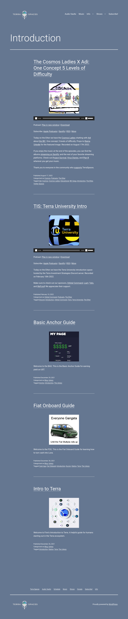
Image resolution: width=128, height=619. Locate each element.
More (74, 131)
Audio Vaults (70, 14)
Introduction (81, 181)
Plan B (86, 158)
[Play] (36, 118)
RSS (68, 131)
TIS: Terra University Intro (60, 206)
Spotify (62, 131)
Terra (70, 300)
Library (50, 380)
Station (74, 466)
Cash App (42, 466)
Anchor (41, 383)
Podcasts (54, 178)
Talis (91, 283)
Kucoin (68, 466)
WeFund (40, 286)
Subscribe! (113, 14)
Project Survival (59, 158)
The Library (58, 383)
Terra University (77, 300)
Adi (89, 138)
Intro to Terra (47, 489)
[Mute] (86, 118)
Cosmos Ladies (68, 138)
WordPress (113, 604)
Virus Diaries (72, 158)
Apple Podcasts (50, 131)
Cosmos (47, 178)
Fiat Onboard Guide (54, 405)
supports (78, 167)
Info (88, 14)
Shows (99, 14)
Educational (65, 181)
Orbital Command (75, 283)
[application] (64, 118)
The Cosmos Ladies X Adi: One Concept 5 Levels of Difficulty (61, 68)
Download (65, 125)
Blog (46, 380)
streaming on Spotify (50, 154)
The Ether (62, 178)
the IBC (42, 141)
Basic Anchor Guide (54, 322)
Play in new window (50, 125)
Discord (42, 300)
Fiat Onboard (51, 466)
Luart (86, 283)
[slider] (61, 118)
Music (81, 14)
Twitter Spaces (39, 184)
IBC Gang (73, 181)
